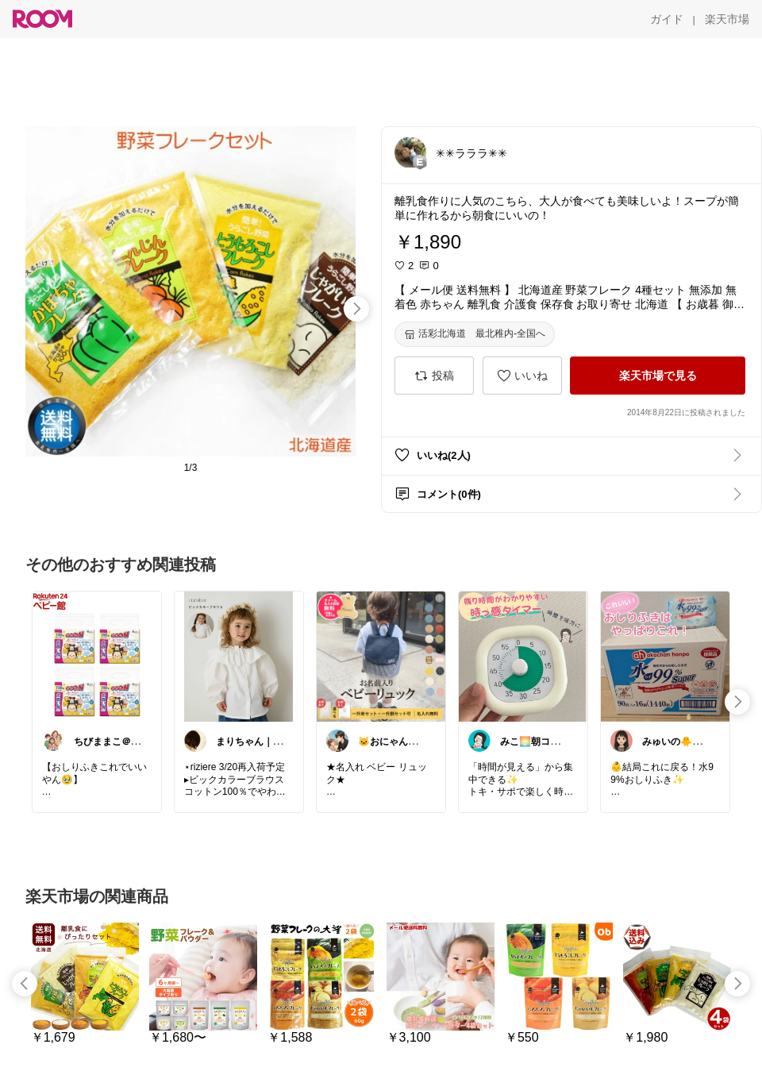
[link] (97, 655)
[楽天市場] (727, 19)
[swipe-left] (24, 983)
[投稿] (434, 375)
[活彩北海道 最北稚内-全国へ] (474, 334)
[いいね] (522, 375)
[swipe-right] (356, 309)
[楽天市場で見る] (657, 375)
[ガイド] (666, 19)
